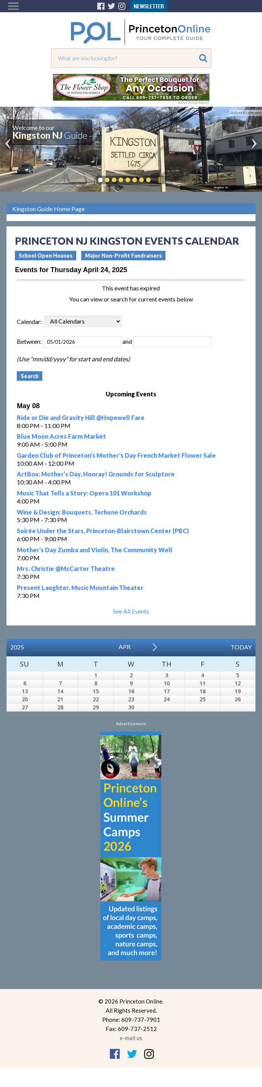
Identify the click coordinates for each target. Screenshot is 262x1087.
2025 (17, 647)
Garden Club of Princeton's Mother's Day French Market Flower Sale (116, 455)
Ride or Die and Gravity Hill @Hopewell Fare (81, 417)
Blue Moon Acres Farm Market (61, 436)
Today (241, 647)
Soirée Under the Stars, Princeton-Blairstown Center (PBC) (103, 530)
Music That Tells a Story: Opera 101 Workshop (84, 493)
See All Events (131, 611)
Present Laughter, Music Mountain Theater (80, 587)
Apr (124, 646)
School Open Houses (45, 255)
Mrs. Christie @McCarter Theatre (66, 568)
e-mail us (131, 1037)
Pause (159, 179)
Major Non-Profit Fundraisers (123, 255)
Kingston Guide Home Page (48, 208)
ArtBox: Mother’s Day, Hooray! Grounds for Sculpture (96, 474)
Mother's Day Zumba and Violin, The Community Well (94, 549)
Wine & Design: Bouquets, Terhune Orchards (82, 512)
